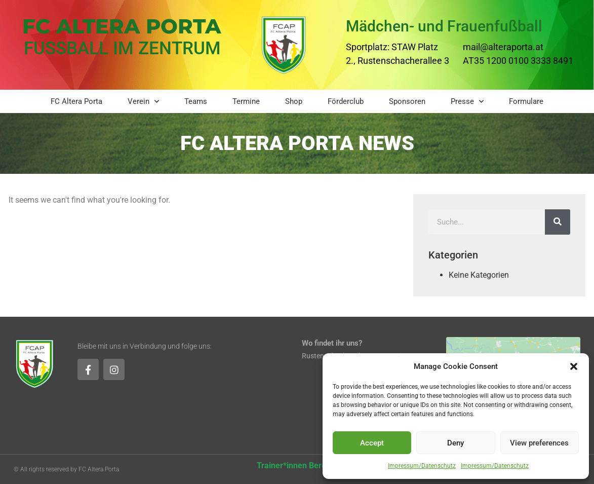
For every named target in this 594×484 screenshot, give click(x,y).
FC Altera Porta (76, 101)
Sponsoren (407, 101)
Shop (293, 101)
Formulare (526, 101)
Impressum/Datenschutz (422, 465)
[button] (574, 366)
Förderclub (346, 101)
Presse (467, 101)
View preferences (539, 443)
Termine (246, 101)
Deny (455, 443)
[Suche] (557, 222)
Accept (372, 443)
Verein (143, 101)
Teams (195, 101)
